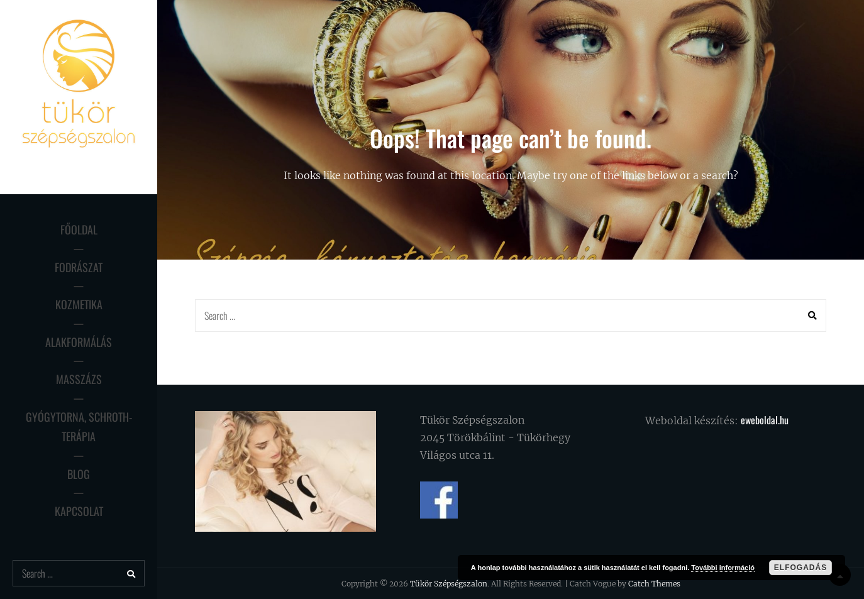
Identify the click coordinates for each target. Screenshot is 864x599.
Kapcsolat (79, 511)
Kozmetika (78, 304)
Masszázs (79, 379)
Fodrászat (78, 267)
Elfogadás (800, 567)
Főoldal (78, 229)
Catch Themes (654, 583)
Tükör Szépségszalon (448, 583)
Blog (78, 474)
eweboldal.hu (765, 419)
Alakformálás (78, 342)
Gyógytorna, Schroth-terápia (79, 427)
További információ (723, 567)
